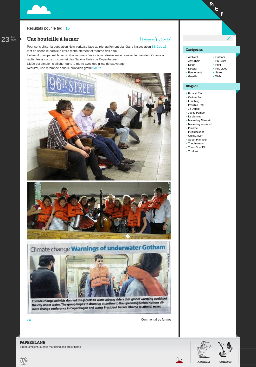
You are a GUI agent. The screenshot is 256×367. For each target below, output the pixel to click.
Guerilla (165, 39)
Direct (191, 64)
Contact (225, 362)
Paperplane (68, 6)
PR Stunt (220, 60)
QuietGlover (195, 135)
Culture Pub (195, 97)
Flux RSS (211, 3)
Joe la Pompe (196, 112)
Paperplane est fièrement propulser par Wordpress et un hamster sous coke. (23, 361)
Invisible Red (196, 104)
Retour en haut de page (179, 360)
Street (219, 72)
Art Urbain (194, 60)
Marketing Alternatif (199, 120)
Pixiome (193, 128)
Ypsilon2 (193, 151)
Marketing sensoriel (199, 124)
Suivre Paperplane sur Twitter (216, 8)
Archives (204, 362)
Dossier (192, 68)
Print (218, 64)
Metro (97, 68)
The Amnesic (196, 143)
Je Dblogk (194, 108)
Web (218, 76)
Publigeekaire (196, 131)
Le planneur (195, 116)
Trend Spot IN (196, 147)
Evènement (148, 39)
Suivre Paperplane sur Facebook (221, 14)
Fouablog (193, 101)
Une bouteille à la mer (53, 39)
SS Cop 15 (159, 46)
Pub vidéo (221, 68)
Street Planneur (197, 139)
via (29, 320)
